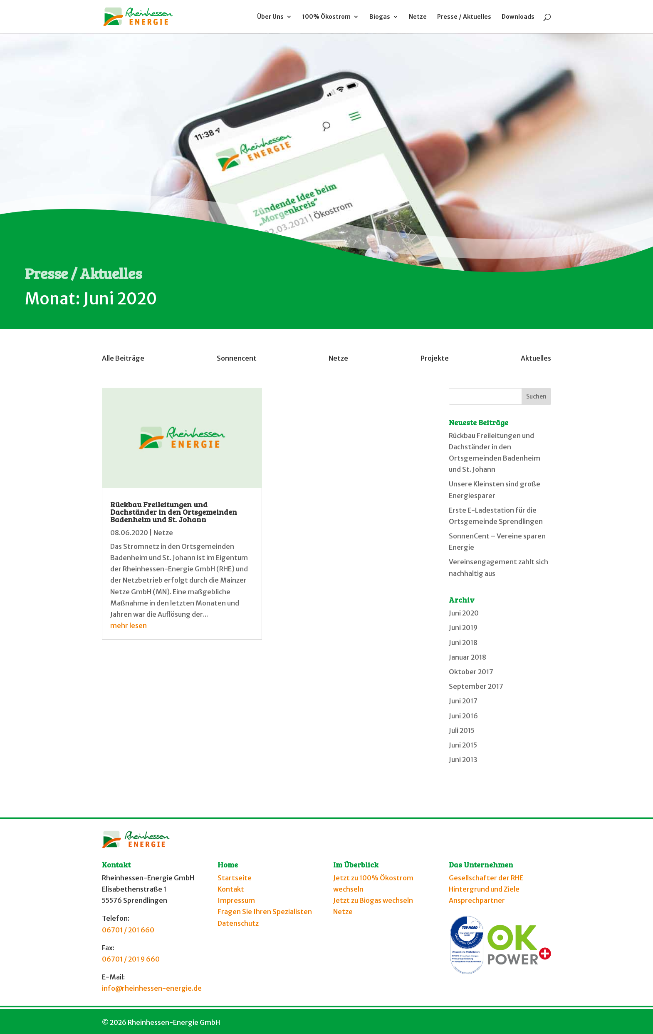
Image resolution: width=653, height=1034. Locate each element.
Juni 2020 (464, 613)
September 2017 (476, 686)
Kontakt (231, 889)
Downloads (518, 17)
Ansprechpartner (477, 900)
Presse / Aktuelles (464, 17)
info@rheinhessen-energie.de (152, 988)
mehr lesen (128, 625)
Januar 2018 (467, 657)
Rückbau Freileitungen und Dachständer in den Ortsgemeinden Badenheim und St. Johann (173, 511)
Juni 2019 (463, 627)
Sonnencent (237, 358)
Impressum (236, 900)
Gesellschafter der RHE (486, 878)
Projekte (434, 358)
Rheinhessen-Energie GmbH (174, 1022)
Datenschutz (238, 923)
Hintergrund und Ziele (484, 889)
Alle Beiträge (123, 358)
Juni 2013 (463, 759)
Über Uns (270, 17)
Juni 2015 (463, 745)
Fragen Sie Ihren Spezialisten (265, 911)
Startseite (235, 878)
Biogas (379, 17)
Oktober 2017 (471, 672)
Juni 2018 (463, 642)
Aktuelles (536, 358)
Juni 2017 (463, 701)
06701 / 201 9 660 (131, 959)
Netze (418, 17)
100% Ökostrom (326, 17)
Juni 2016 (463, 716)
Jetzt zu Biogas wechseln (373, 900)
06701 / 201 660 (128, 930)
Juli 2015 (462, 730)
